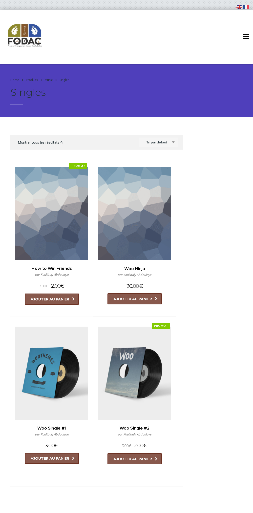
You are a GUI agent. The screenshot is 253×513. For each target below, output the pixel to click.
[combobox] (158, 142)
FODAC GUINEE (36, 504)
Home (14, 80)
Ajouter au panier (41, 269)
